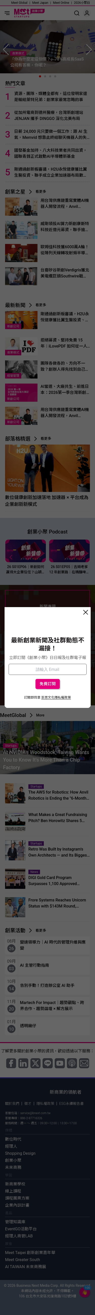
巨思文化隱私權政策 (56, 697)
